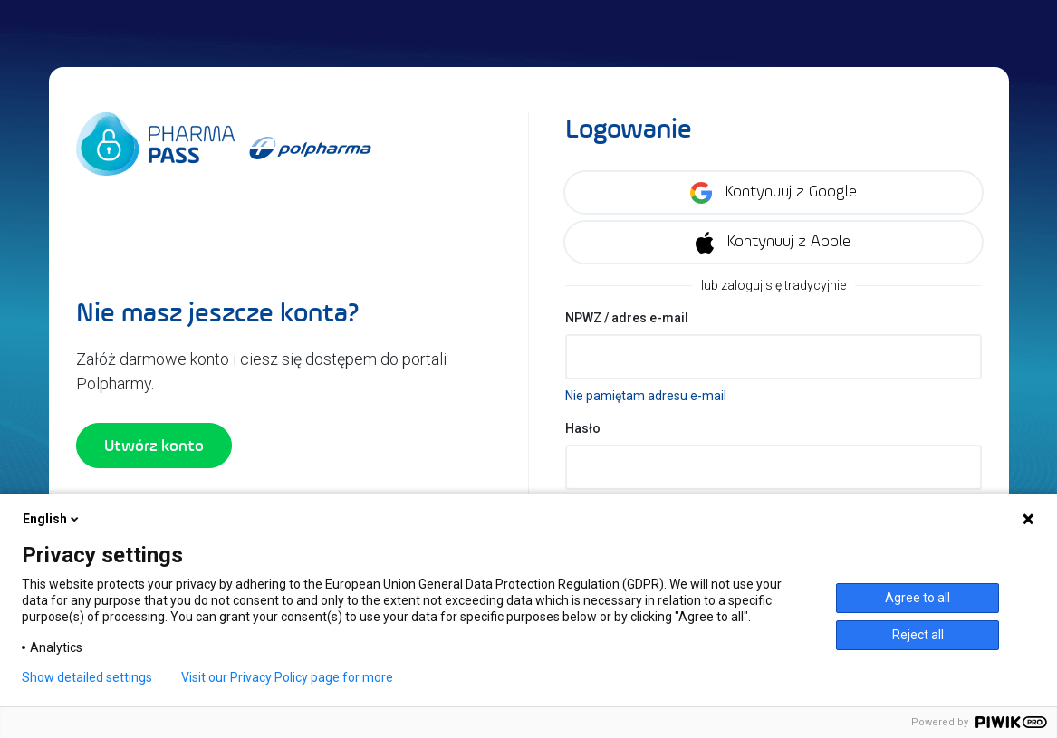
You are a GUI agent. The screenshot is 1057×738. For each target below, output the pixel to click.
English (52, 519)
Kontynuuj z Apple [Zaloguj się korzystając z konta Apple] (773, 243)
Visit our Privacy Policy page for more (287, 677)
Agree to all (917, 597)
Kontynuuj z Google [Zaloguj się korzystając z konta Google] (773, 193)
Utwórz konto (154, 445)
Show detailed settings (87, 677)
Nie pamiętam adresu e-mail (645, 395)
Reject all (918, 635)
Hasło (583, 428)
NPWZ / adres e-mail (626, 318)
